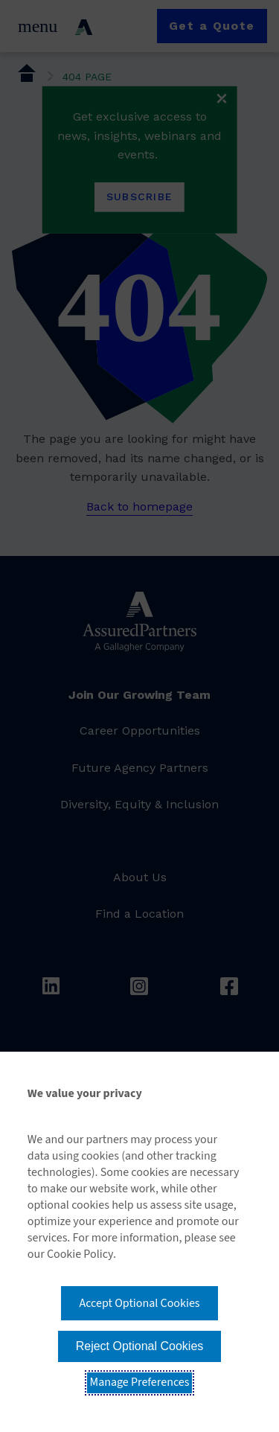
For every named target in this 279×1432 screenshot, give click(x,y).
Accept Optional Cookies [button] (139, 1303)
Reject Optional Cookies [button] (140, 1346)
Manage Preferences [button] (140, 1382)
